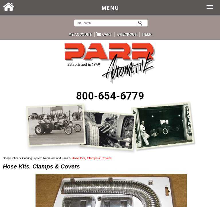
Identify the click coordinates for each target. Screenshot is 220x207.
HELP (147, 34)
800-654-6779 (110, 96)
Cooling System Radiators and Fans (45, 158)
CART (107, 34)
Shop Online (11, 158)
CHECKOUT (127, 34)
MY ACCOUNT (80, 34)
